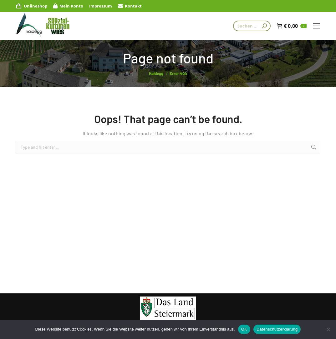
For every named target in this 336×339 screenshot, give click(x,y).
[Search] (252, 26)
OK (244, 329)
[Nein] (328, 329)
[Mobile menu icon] (316, 26)
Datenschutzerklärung (277, 329)
